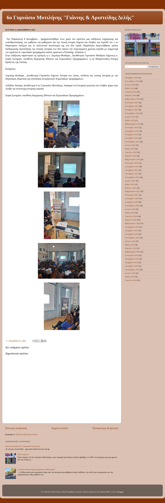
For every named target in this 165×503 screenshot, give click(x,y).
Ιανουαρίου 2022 (132, 163)
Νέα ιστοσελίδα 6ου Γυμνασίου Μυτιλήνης (22, 446)
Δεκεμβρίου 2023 (132, 106)
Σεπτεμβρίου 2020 (132, 205)
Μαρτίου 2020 (131, 220)
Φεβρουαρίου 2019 (132, 252)
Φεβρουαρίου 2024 (132, 99)
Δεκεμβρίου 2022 (132, 131)
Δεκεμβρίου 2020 (132, 198)
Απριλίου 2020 (131, 216)
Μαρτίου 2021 (131, 188)
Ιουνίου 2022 (130, 145)
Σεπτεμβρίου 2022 (132, 141)
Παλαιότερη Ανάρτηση (105, 428)
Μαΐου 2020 (130, 213)
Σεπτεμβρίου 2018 (132, 269)
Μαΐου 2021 (130, 184)
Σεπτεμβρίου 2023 (132, 113)
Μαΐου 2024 (130, 88)
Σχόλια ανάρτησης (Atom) (26, 434)
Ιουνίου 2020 (130, 209)
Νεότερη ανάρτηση (16, 428)
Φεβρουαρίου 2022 (132, 159)
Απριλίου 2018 (131, 280)
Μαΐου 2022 (130, 149)
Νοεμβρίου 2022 (131, 134)
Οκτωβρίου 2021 (132, 174)
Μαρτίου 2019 (131, 248)
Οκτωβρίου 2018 (132, 266)
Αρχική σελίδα (59, 428)
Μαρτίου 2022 (131, 156)
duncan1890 (105, 492)
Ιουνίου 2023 (130, 117)
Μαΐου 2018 (130, 277)
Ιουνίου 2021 (130, 181)
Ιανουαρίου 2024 (132, 102)
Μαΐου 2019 (130, 245)
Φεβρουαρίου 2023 (132, 124)
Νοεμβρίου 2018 (131, 262)
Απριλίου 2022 (131, 152)
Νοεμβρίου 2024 (131, 77)
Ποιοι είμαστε (23, 454)
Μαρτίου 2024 (131, 95)
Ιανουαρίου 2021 (132, 195)
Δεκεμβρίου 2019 (132, 227)
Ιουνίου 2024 (130, 85)
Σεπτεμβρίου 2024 (132, 81)
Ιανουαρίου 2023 (132, 127)
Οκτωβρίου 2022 (132, 138)
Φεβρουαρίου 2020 (132, 223)
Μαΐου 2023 (130, 120)
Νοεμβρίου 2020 (131, 202)
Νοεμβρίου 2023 (131, 110)
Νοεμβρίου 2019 (131, 230)
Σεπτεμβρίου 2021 (132, 177)
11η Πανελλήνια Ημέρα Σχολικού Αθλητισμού (36, 469)
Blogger (120, 492)
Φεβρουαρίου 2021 (132, 191)
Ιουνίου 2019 (130, 241)
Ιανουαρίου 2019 (132, 255)
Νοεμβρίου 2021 (131, 170)
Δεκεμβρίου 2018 (132, 259)
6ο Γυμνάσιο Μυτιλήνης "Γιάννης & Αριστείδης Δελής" (70, 17)
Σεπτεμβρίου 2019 (132, 238)
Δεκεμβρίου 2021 (132, 166)
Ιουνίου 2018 (130, 273)
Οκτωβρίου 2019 (132, 234)
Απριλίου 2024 (131, 92)
